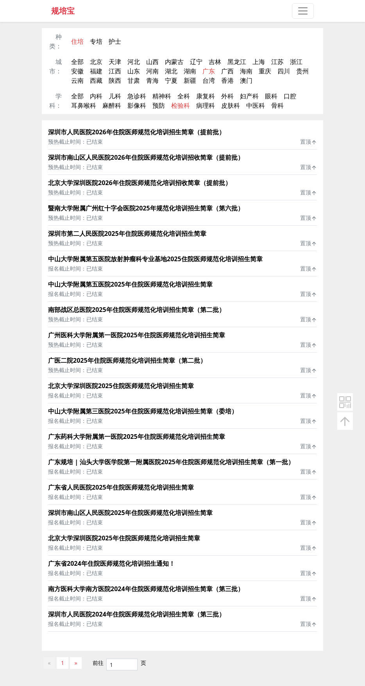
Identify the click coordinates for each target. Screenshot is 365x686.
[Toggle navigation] (303, 11)
